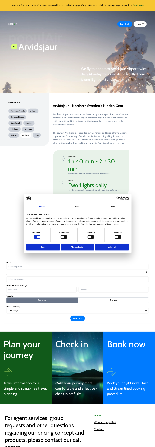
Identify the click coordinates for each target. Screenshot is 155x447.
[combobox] (17, 266)
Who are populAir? (105, 382)
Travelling (10, 273)
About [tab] (113, 206)
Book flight (125, 24)
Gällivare (14, 135)
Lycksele (33, 111)
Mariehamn (28, 129)
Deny (43, 247)
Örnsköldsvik (15, 123)
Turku (37, 135)
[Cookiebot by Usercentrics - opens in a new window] (118, 198)
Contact (99, 389)
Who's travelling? (108, 262)
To (32, 262)
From (8, 262)
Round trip (17, 277)
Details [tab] (78, 206)
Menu (140, 24)
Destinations (14, 102)
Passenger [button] (108, 266)
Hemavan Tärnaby (17, 117)
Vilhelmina (14, 129)
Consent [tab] (41, 207)
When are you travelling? (64, 262)
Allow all (112, 247)
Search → (137, 266)
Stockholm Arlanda (18, 111)
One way (40, 277)
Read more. (138, 5)
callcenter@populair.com (34, 427)
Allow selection (77, 247)
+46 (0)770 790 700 (30, 419)
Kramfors (29, 123)
